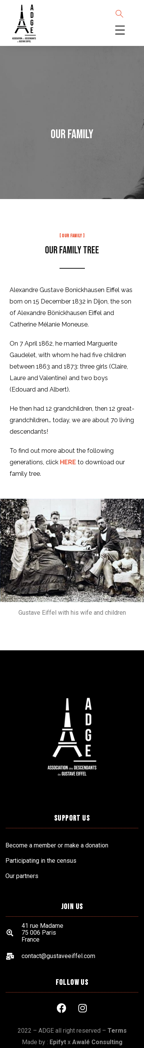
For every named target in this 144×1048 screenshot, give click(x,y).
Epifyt (58, 1042)
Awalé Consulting (97, 1042)
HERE (68, 462)
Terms (117, 1030)
